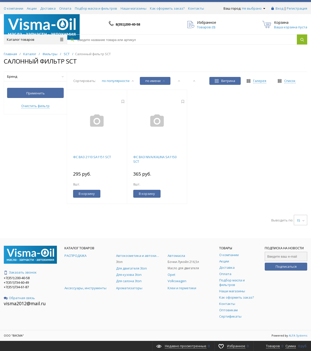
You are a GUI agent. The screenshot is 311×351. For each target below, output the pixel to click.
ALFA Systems (298, 335)
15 (300, 220)
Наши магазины (133, 8)
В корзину (87, 193)
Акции (32, 8)
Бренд (35, 76)
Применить (35, 93)
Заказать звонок (20, 272)
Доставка (48, 8)
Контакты (196, 8)
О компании (13, 8)
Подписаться (286, 266)
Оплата (65, 8)
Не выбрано (253, 8)
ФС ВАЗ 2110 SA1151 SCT (92, 157)
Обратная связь (19, 298)
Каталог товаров (35, 39)
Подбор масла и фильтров (96, 8)
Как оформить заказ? (167, 8)
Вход (279, 8)
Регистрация (297, 8)
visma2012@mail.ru (25, 303)
